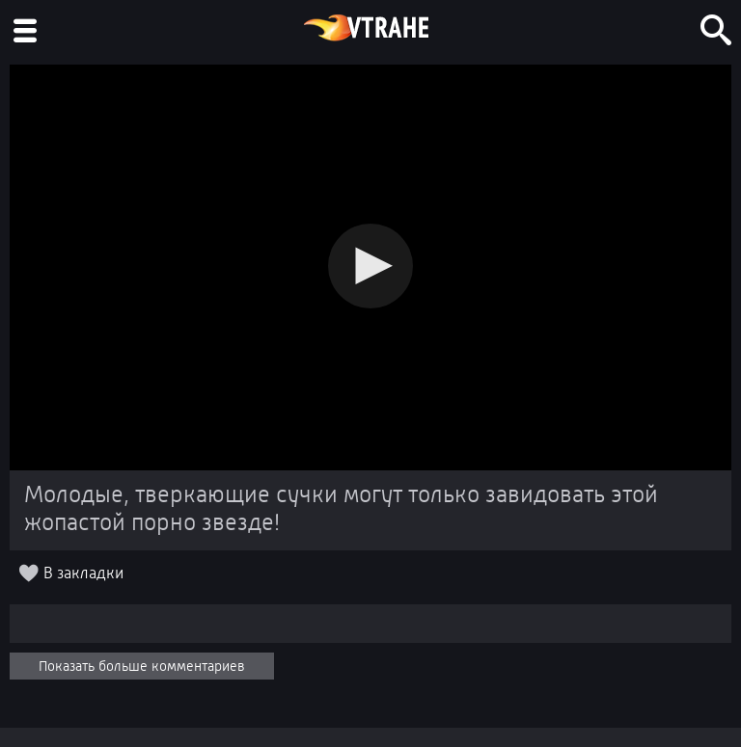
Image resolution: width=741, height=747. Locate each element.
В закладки (83, 573)
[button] (370, 266)
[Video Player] (370, 267)
